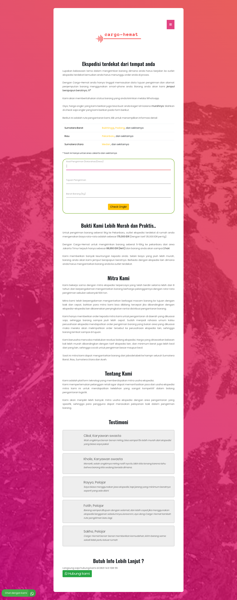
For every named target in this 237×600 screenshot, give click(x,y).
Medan (106, 144)
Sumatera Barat (74, 128)
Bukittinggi (108, 128)
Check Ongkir (118, 207)
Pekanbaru (108, 136)
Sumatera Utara (74, 144)
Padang (120, 128)
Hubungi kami (77, 573)
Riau (67, 136)
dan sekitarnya (135, 128)
